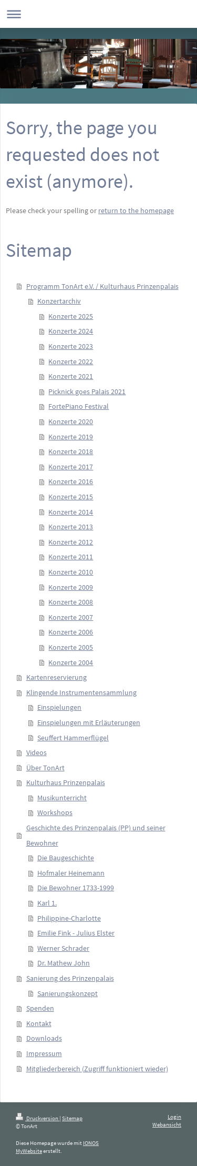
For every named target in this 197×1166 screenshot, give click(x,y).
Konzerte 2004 (70, 662)
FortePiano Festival (78, 406)
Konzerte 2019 (70, 436)
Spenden (40, 1008)
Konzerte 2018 (70, 451)
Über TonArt (45, 767)
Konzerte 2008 (70, 602)
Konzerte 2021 (70, 376)
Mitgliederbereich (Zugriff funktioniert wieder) (97, 1068)
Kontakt (38, 1023)
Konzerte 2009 (70, 587)
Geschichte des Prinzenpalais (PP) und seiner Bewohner (95, 835)
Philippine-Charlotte (69, 918)
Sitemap (72, 1118)
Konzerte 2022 (70, 361)
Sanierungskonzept (67, 993)
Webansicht (166, 1124)
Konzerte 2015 (70, 496)
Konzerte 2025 (70, 316)
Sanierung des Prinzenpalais (70, 978)
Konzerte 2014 (70, 512)
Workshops (54, 812)
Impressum (44, 1053)
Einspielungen (59, 707)
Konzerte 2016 (70, 481)
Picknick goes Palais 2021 (87, 391)
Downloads (44, 1038)
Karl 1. (47, 903)
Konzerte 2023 (70, 346)
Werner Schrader (63, 948)
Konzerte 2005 (70, 647)
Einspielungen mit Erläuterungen (88, 722)
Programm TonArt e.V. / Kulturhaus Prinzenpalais (102, 286)
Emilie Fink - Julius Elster (76, 933)
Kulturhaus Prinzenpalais (65, 782)
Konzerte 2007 (70, 617)
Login (174, 1116)
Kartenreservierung (56, 677)
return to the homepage (136, 210)
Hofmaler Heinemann (71, 873)
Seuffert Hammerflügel (73, 737)
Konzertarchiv (59, 301)
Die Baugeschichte (65, 857)
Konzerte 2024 (70, 331)
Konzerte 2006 (70, 632)
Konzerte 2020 (70, 421)
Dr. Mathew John (63, 963)
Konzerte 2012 (70, 542)
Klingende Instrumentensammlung (81, 692)
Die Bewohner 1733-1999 (75, 887)
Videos (36, 752)
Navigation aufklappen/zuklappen (98, 14)
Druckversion (37, 1118)
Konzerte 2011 (70, 556)
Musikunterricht (62, 797)
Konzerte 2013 (70, 526)
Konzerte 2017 (70, 466)
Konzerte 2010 (70, 572)
